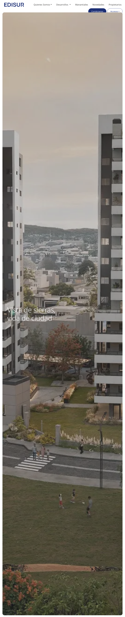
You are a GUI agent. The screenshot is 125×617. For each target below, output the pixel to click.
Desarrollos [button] (62, 4)
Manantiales (81, 4)
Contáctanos (97, 11)
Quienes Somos (42, 4)
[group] (62, 313)
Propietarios (115, 4)
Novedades (98, 4)
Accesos (114, 11)
